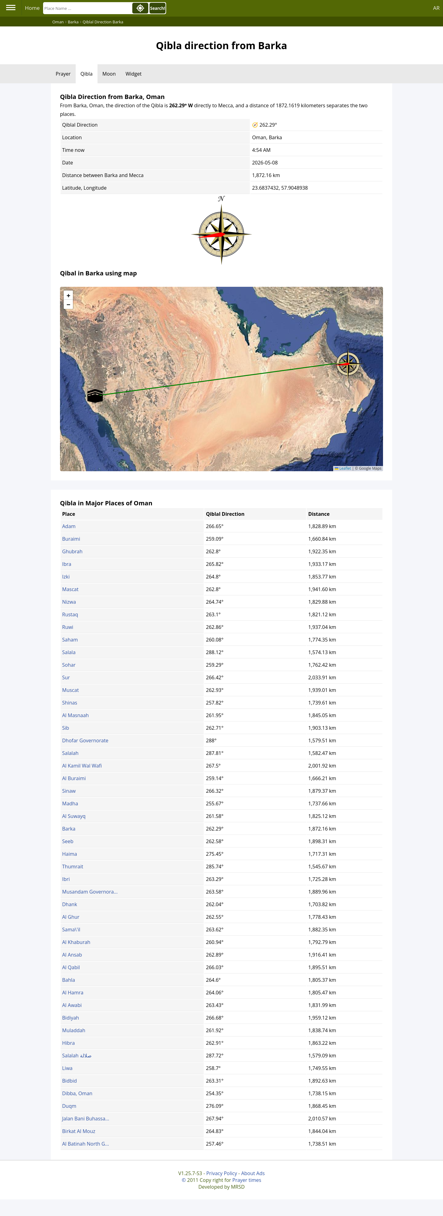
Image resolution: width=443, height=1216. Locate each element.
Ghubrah (72, 551)
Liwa (67, 1068)
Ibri (66, 879)
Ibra (66, 564)
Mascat (70, 589)
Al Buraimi (74, 778)
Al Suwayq (74, 816)
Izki (66, 576)
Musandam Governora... (90, 891)
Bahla (68, 980)
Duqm (69, 1106)
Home (32, 7)
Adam (69, 526)
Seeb (68, 841)
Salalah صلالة (77, 1055)
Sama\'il (71, 929)
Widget (134, 73)
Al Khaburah (76, 942)
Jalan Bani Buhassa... (85, 1118)
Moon (109, 73)
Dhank (69, 904)
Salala (69, 652)
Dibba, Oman (77, 1093)
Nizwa (69, 601)
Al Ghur (70, 917)
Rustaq (70, 614)
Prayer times (246, 1180)
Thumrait (72, 866)
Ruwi (67, 627)
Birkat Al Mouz (78, 1131)
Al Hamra (72, 992)
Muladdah (73, 1030)
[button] (347, 361)
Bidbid (69, 1080)
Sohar (69, 664)
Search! (157, 8)
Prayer (63, 73)
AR (436, 7)
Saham (70, 639)
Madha (70, 803)
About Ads (253, 1173)
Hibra (68, 1043)
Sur (66, 677)
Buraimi (71, 538)
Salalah (70, 753)
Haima (69, 854)
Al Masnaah (75, 715)
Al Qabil (71, 967)
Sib (65, 727)
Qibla (87, 73)
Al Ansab (72, 954)
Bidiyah (70, 1017)
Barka (68, 828)
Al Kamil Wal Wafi (82, 765)
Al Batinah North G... (85, 1143)
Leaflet (343, 468)
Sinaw (69, 791)
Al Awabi (72, 1005)
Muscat (70, 690)
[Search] (87, 8)
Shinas (69, 702)
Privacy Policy (221, 1173)
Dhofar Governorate (85, 740)
